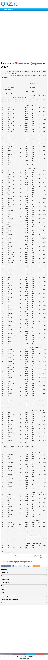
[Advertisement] (24, 36)
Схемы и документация (8, 596)
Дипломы (4, 569)
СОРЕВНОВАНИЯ (7, 9)
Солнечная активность (8, 603)
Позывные (4, 572)
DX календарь (5, 582)
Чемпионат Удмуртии (28, 63)
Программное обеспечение (9, 599)
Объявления (5, 579)
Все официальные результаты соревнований (17, 562)
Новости (3, 589)
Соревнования (5, 576)
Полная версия (24, 659)
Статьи (3, 592)
